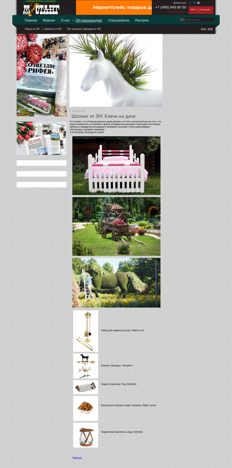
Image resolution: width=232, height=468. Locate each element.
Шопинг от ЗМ (53, 28)
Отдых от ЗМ (32, 28)
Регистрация (204, 9)
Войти (193, 9)
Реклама (142, 20)
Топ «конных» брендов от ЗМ (84, 28)
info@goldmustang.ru (176, 11)
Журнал (49, 20)
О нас (65, 20)
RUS (203, 29)
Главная (31, 20)
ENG (210, 29)
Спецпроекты (118, 20)
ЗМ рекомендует (89, 20)
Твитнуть (77, 457)
